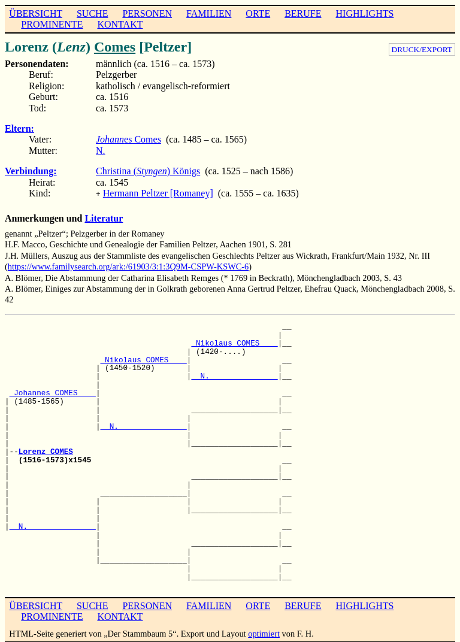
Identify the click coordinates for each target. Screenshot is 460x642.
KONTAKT (120, 24)
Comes (114, 46)
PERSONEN (147, 13)
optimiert (264, 632)
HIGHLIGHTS (365, 13)
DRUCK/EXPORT (422, 49)
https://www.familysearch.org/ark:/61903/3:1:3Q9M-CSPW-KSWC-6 (128, 265)
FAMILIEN (208, 13)
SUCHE (92, 13)
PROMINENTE (52, 24)
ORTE (258, 13)
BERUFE (303, 13)
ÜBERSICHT (35, 13)
